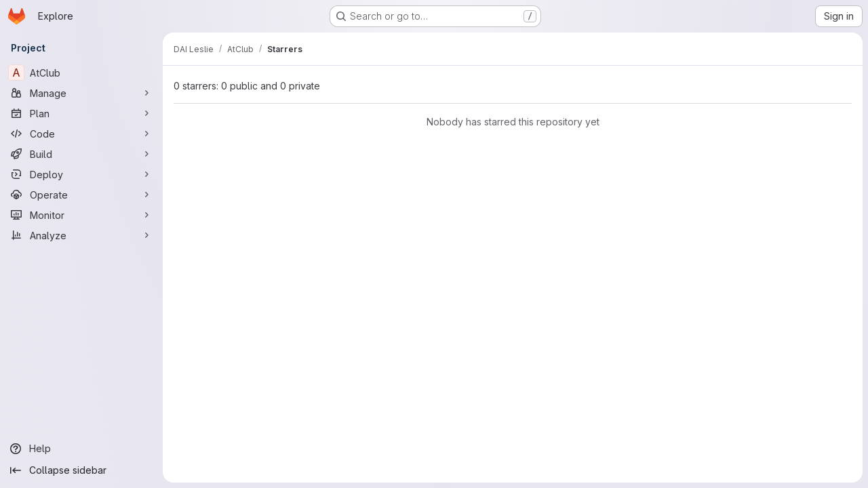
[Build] (81, 153)
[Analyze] (81, 235)
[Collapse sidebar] (81, 470)
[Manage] (81, 92)
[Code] (81, 133)
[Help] (81, 448)
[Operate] (81, 194)
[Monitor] (81, 214)
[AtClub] (81, 72)
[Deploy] (81, 174)
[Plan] (81, 113)
